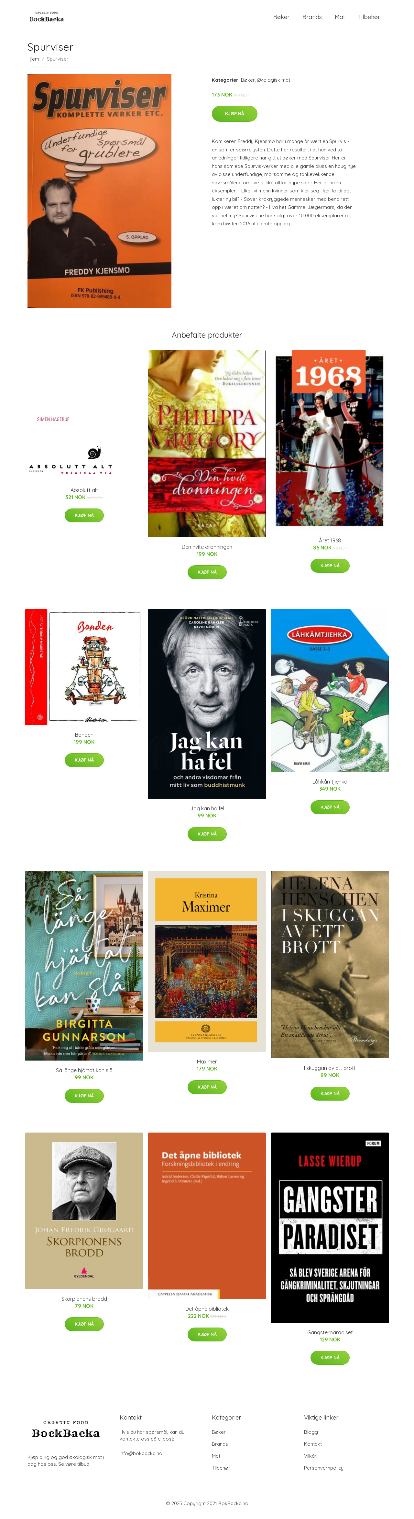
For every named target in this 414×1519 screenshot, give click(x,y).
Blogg (311, 1436)
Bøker (281, 19)
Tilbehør (369, 19)
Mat (340, 19)
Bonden (84, 739)
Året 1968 (330, 545)
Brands (312, 19)
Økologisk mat (273, 84)
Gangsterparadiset (330, 1337)
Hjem (33, 63)
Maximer (207, 1066)
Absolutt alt (84, 494)
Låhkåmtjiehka (329, 786)
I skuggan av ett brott (330, 1072)
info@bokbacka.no (141, 1458)
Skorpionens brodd (84, 1303)
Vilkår (310, 1460)
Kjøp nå (234, 118)
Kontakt (313, 1448)
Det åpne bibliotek (207, 1313)
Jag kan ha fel (207, 813)
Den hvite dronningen (207, 551)
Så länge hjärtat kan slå (84, 1075)
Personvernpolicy (323, 1472)
